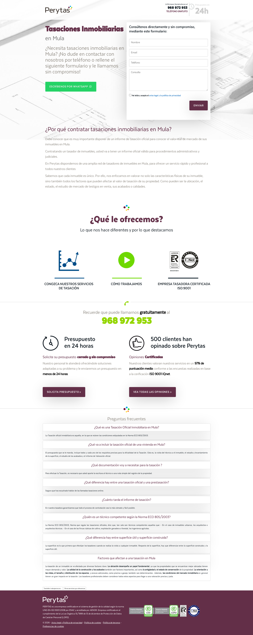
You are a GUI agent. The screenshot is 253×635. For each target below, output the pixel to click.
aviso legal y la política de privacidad (165, 95)
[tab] (126, 427)
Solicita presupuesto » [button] (64, 391)
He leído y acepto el (155, 95)
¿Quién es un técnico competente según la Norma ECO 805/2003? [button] (126, 517)
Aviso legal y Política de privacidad (66, 622)
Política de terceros (111, 622)
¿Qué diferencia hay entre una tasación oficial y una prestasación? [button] (126, 482)
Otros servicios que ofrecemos (74, 589)
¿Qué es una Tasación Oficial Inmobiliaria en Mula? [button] (126, 427)
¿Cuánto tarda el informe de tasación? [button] (126, 500)
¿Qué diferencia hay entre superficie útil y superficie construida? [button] (126, 537)
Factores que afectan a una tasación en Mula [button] (126, 558)
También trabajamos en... (53, 589)
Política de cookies (92, 622)
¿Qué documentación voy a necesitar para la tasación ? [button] (126, 465)
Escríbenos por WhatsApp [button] (70, 86)
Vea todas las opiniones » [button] (152, 391)
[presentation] (152, 106)
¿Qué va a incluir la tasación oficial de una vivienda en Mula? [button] (126, 444)
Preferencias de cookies (53, 626)
